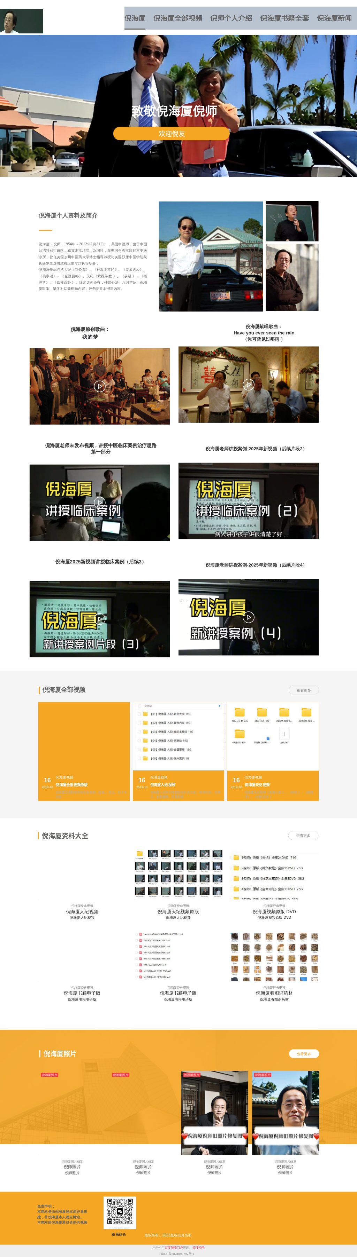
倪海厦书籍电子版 (82, 993)
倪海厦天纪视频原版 (178, 911)
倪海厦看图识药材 (274, 993)
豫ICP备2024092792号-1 (177, 1254)
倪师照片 (72, 1166)
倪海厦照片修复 (72, 1161)
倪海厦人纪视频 (82, 911)
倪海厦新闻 (334, 18)
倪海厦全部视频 (177, 18)
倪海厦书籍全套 (284, 18)
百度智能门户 (174, 1247)
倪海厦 (134, 18)
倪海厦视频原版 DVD (274, 911)
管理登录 (198, 1247)
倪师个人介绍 (231, 18)
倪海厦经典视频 (82, 906)
